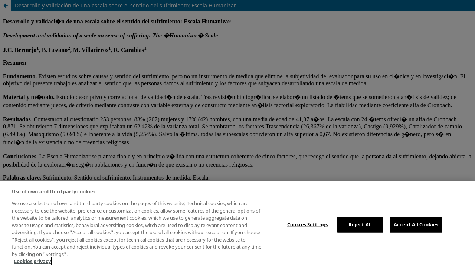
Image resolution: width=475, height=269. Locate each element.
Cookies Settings (307, 224)
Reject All (360, 224)
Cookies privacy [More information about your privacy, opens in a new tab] (32, 261)
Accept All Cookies (416, 224)
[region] (237, 225)
